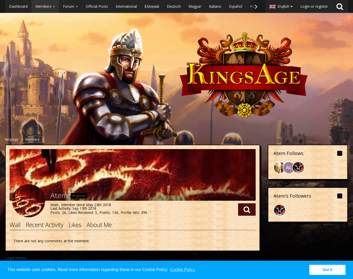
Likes (75, 225)
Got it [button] (327, 270)
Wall (15, 225)
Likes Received (80, 212)
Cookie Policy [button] (182, 269)
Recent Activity (45, 225)
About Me (99, 225)
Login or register (314, 6)
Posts (55, 212)
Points (104, 212)
